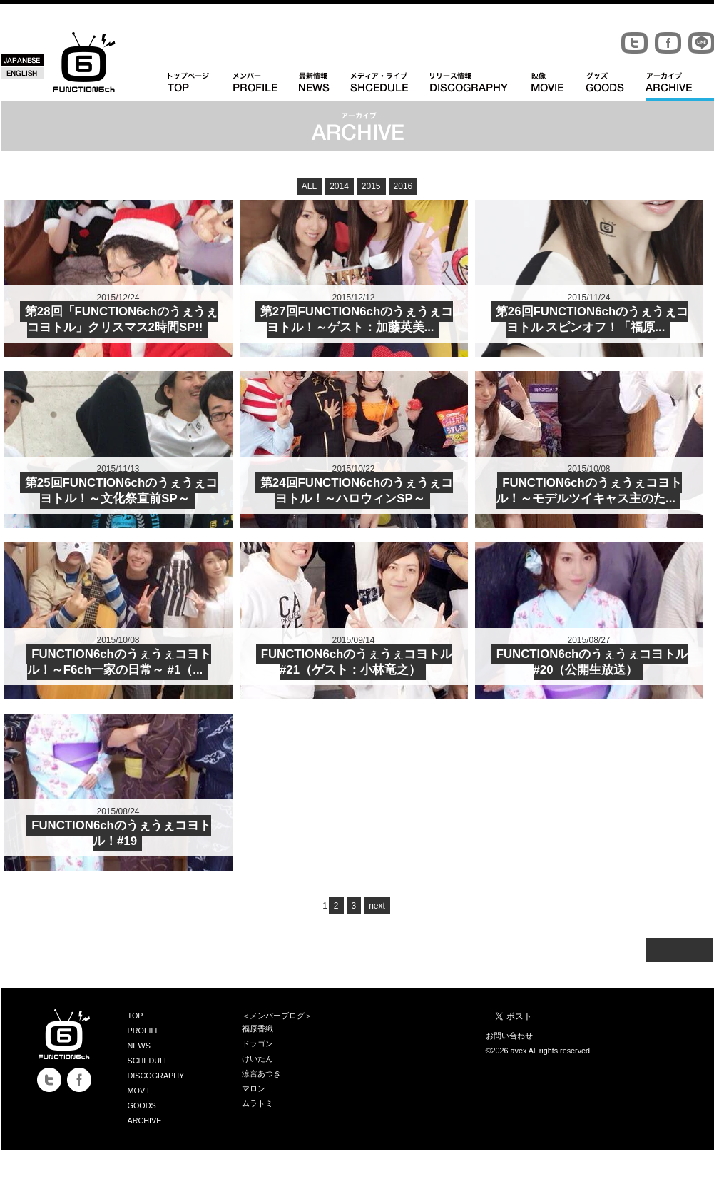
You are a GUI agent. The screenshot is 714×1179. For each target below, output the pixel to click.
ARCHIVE (145, 1120)
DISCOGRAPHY (156, 1075)
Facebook (668, 43)
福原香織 (257, 1028)
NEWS (139, 1045)
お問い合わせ (509, 1035)
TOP (135, 1015)
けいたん (257, 1058)
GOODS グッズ (616, 86)
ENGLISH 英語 (22, 73)
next (377, 906)
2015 (371, 186)
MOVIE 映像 (558, 86)
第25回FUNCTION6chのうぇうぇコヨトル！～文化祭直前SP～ (121, 490)
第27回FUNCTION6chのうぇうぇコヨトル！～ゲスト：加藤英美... (356, 319)
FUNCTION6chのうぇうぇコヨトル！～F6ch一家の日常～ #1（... (119, 662)
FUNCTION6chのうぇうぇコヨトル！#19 (121, 833)
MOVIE (140, 1090)
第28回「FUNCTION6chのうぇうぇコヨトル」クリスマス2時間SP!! (121, 319)
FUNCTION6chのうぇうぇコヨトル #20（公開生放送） (592, 662)
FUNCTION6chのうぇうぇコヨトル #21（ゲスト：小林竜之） (357, 662)
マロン (253, 1088)
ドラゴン (257, 1043)
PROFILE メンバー (266, 86)
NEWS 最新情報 (324, 86)
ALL (309, 186)
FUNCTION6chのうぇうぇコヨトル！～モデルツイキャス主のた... (589, 490)
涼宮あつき (261, 1073)
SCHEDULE (149, 1060)
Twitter (634, 43)
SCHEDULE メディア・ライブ (390, 86)
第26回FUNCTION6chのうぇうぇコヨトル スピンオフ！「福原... (592, 319)
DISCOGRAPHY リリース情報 (480, 86)
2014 (339, 186)
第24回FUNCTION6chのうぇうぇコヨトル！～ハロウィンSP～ (356, 490)
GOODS (142, 1105)
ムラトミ (257, 1103)
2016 (403, 186)
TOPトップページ (200, 86)
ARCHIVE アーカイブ (680, 86)
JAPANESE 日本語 (22, 60)
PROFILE (144, 1030)
